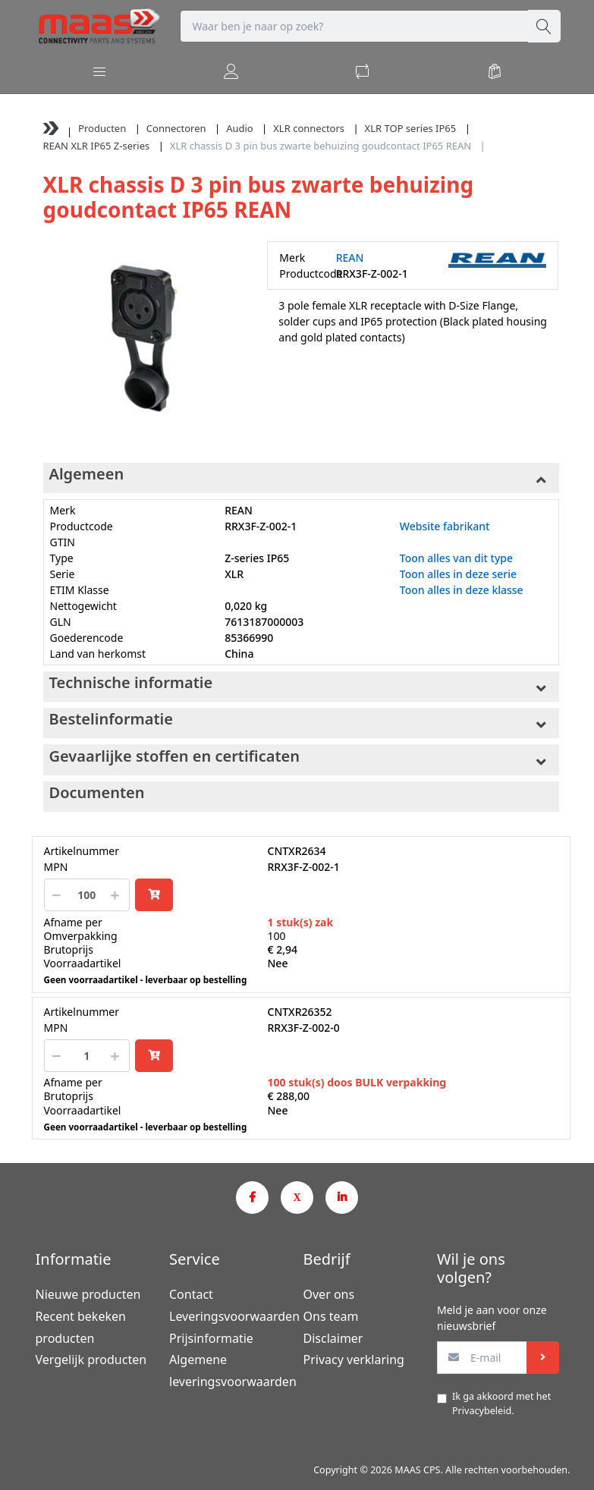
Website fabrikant (445, 526)
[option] (143, 341)
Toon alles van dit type (456, 558)
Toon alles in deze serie (458, 574)
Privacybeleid (481, 1410)
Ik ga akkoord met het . (501, 1403)
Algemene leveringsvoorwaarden (230, 1370)
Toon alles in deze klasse (461, 590)
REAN (350, 257)
